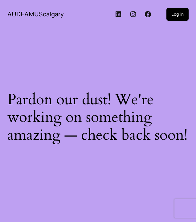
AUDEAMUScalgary (35, 14)
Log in (177, 14)
